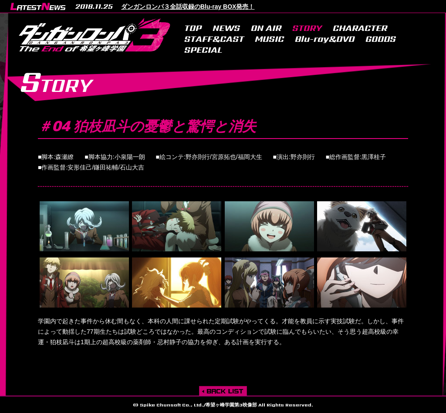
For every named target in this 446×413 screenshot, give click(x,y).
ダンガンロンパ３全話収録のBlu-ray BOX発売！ (187, 6)
